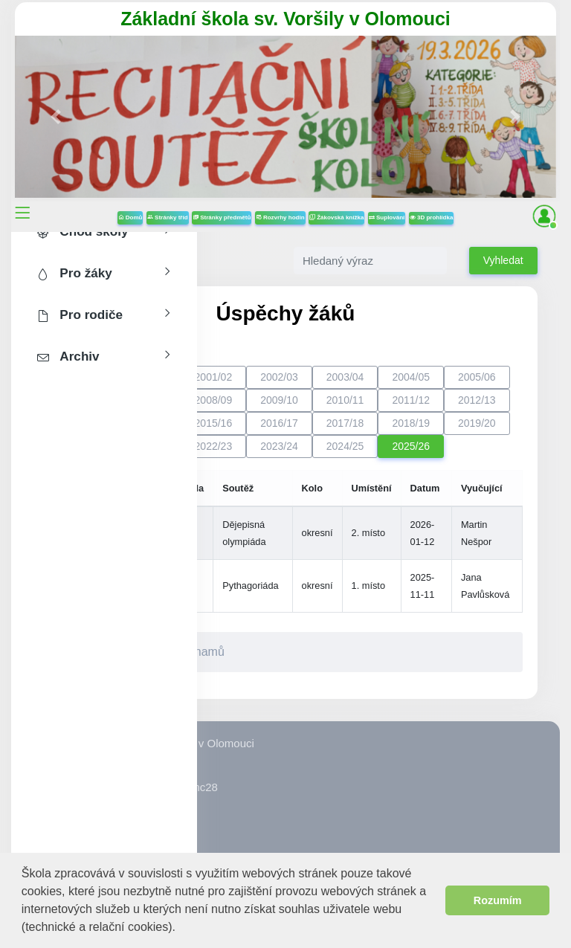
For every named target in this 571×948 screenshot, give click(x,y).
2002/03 (279, 377)
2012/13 (477, 400)
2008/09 (214, 400)
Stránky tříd (167, 217)
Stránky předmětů (222, 217)
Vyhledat (503, 260)
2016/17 (279, 423)
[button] (181, 928)
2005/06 (477, 377)
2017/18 (345, 423)
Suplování (386, 217)
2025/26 (411, 446)
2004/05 (411, 377)
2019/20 (477, 423)
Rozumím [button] (498, 900)
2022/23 (214, 446)
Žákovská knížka (336, 217)
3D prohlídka (432, 217)
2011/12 (411, 400)
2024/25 (345, 446)
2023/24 (279, 446)
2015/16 (214, 423)
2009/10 (279, 400)
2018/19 (411, 423)
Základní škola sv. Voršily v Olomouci (285, 18)
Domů (130, 217)
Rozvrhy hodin (280, 217)
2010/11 (345, 400)
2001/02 (214, 377)
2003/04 (345, 377)
